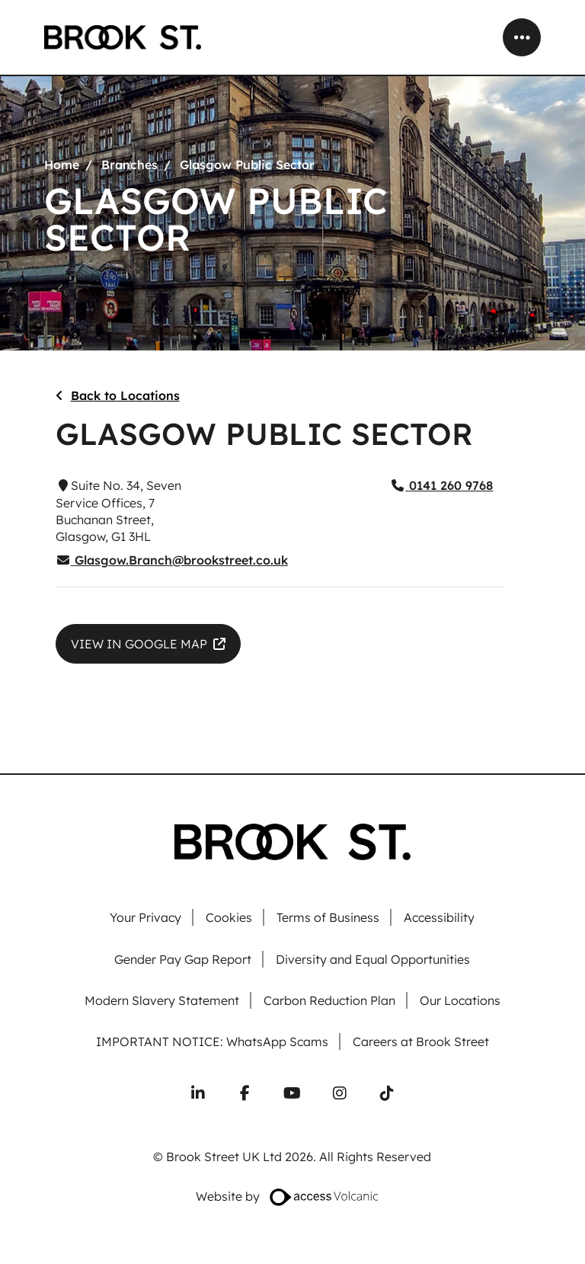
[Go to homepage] (122, 37)
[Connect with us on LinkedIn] (198, 1093)
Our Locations (460, 1001)
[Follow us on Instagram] (339, 1093)
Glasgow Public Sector (247, 164)
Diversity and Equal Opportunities (373, 959)
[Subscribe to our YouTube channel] (292, 1093)
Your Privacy (145, 917)
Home (61, 164)
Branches (129, 164)
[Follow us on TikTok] (387, 1093)
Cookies (229, 917)
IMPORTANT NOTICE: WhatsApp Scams (212, 1042)
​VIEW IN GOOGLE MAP (139, 643)
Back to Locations (125, 395)
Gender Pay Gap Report (182, 959)
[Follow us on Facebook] (245, 1093)
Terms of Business (328, 917)
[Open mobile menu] (522, 37)
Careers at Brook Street (421, 1042)
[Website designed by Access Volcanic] (325, 1196)
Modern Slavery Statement (162, 1001)
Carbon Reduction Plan (329, 1001)
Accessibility (439, 917)
